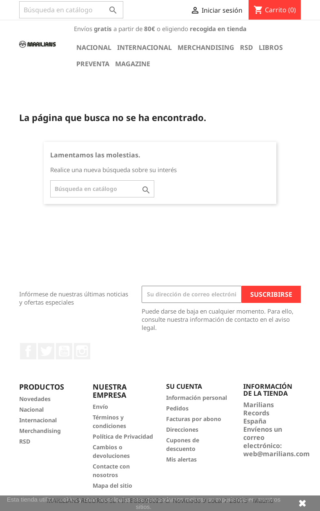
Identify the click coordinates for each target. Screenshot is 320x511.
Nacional (93, 47)
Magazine (132, 63)
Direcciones (182, 429)
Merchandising (206, 47)
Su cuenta (184, 386)
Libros (271, 47)
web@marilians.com (276, 453)
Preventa (92, 63)
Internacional (144, 47)
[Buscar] (71, 9)
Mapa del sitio (112, 485)
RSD (246, 47)
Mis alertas (181, 459)
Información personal (196, 397)
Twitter (46, 351)
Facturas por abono (193, 419)
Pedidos (177, 408)
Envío (100, 406)
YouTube (64, 351)
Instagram (82, 351)
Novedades (35, 399)
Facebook (28, 351)
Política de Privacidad (123, 436)
